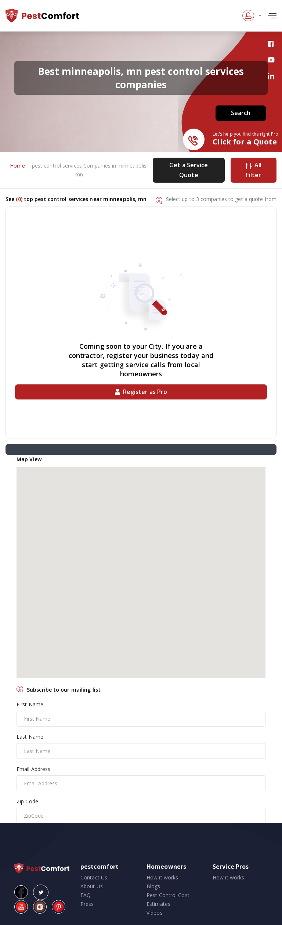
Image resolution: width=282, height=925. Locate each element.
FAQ (85, 895)
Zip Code (27, 801)
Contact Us (93, 877)
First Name (30, 704)
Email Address (33, 769)
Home (17, 165)
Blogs (153, 886)
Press (87, 903)
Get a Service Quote (188, 170)
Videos (155, 912)
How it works (162, 877)
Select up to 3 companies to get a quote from (221, 199)
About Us (91, 886)
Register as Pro (141, 392)
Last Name (30, 736)
